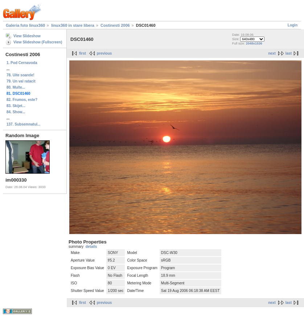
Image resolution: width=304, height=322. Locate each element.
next (272, 53)
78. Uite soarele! (20, 75)
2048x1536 (254, 43)
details (91, 247)
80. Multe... (16, 87)
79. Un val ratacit (21, 81)
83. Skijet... (16, 106)
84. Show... (16, 112)
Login (292, 25)
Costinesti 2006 (115, 25)
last (288, 53)
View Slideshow (27, 36)
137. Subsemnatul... (23, 124)
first (82, 53)
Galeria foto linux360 (25, 25)
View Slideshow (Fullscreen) (37, 42)
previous (104, 53)
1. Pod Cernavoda (22, 63)
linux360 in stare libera (72, 25)
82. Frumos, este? (22, 100)
